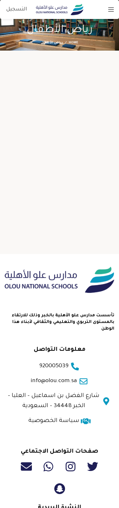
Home (73, 43)
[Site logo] (59, 9)
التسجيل (16, 9)
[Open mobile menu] (111, 9)
